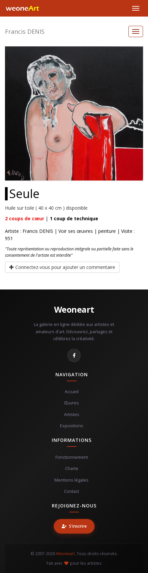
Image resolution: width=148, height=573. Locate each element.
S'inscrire (74, 526)
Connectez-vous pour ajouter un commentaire (62, 267)
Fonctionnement (71, 457)
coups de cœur (24, 218)
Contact (71, 491)
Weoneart (74, 309)
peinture (107, 231)
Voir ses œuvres (75, 231)
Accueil (72, 391)
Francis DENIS (24, 31)
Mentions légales (71, 480)
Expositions (71, 426)
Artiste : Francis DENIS (29, 231)
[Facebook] (74, 355)
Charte (71, 468)
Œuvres (71, 403)
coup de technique (74, 218)
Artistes (71, 414)
